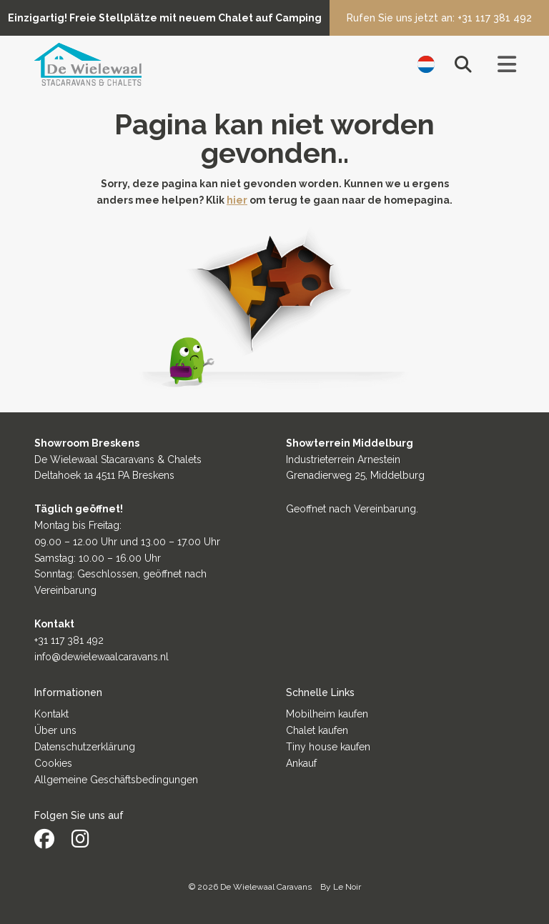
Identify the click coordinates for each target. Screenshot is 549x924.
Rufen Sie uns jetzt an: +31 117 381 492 (439, 18)
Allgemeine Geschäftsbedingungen (116, 779)
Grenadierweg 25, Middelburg (355, 475)
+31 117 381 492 (69, 640)
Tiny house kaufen (328, 746)
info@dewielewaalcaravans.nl (101, 656)
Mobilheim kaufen (327, 714)
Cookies (53, 763)
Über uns (55, 730)
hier (237, 200)
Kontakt (51, 714)
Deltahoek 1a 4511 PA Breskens (104, 475)
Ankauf (301, 763)
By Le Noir (340, 887)
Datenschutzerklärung (84, 746)
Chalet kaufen (317, 730)
